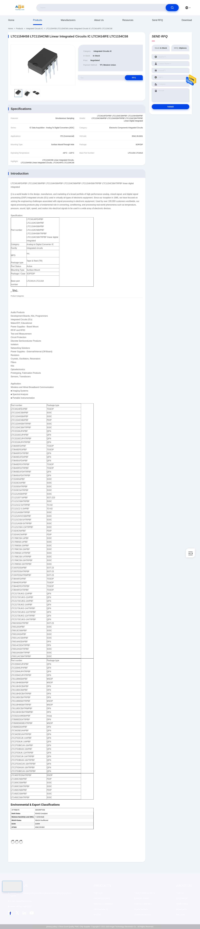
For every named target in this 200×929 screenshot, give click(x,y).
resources (127, 20)
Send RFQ (157, 20)
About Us (99, 20)
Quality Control (182, 904)
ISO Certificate (182, 898)
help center (180, 915)
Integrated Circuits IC (34, 28)
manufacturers (68, 20)
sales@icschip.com (20, 901)
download (187, 20)
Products (37, 20)
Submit (170, 107)
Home (11, 20)
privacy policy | (52, 927)
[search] (172, 7)
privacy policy (181, 909)
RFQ (134, 78)
